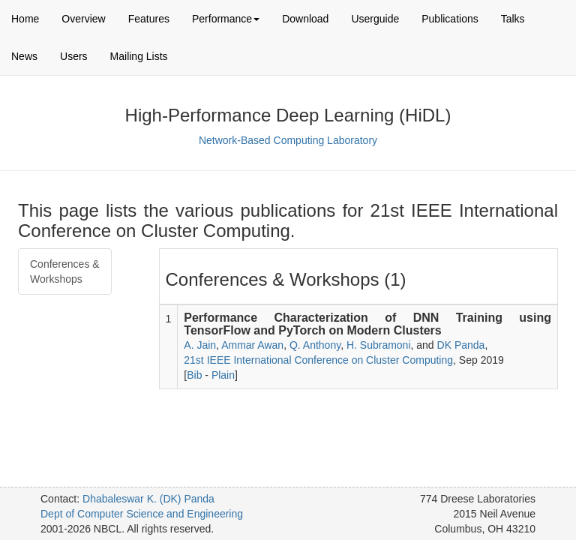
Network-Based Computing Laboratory (288, 140)
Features (149, 19)
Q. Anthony (315, 345)
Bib (194, 375)
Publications (450, 19)
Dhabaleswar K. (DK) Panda (148, 499)
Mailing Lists (139, 56)
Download (305, 19)
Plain (223, 375)
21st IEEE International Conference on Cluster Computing (318, 360)
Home (25, 19)
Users (74, 56)
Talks (513, 19)
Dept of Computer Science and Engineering (141, 514)
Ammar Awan (252, 345)
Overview (83, 19)
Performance (226, 19)
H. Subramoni (378, 345)
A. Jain (200, 345)
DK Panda (461, 345)
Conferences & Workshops (65, 271)
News (24, 56)
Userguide (375, 19)
